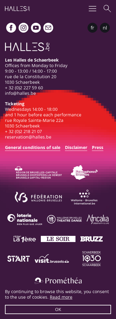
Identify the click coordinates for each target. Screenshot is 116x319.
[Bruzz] (91, 239)
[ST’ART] (18, 259)
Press (97, 147)
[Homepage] (17, 8)
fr (92, 27)
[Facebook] (11, 28)
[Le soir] (58, 239)
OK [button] (58, 309)
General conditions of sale (32, 147)
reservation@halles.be (28, 137)
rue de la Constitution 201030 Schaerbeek (30, 79)
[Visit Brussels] (52, 258)
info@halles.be (20, 93)
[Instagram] (23, 28)
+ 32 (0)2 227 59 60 (24, 88)
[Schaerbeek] (91, 258)
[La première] (25, 239)
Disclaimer (76, 147)
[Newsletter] (48, 28)
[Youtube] (36, 28)
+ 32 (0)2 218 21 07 (23, 131)
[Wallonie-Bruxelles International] (84, 197)
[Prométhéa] (58, 281)
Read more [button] (61, 297)
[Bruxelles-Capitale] (38, 172)
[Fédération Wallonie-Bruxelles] (38, 197)
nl (105, 27)
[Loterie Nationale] (24, 219)
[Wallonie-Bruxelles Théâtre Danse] (64, 219)
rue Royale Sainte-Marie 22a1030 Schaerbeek (34, 123)
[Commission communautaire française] (84, 172)
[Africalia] (98, 219)
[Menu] (92, 8)
